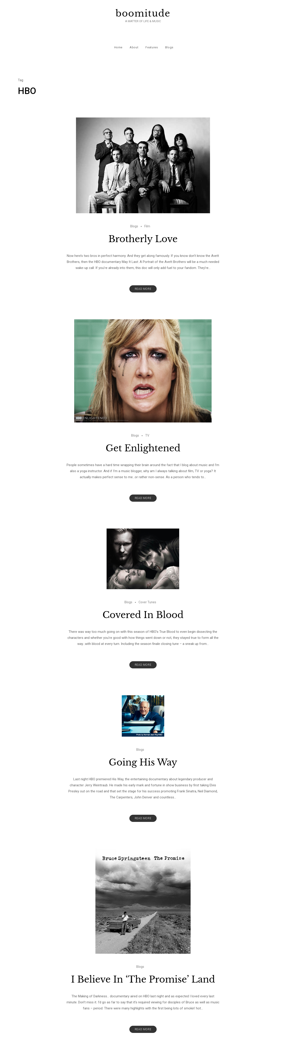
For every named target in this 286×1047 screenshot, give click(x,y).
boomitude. (121, 1041)
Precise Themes (187, 1041)
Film (147, 210)
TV (147, 420)
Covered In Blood (143, 599)
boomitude (143, 13)
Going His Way (143, 746)
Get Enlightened (143, 432)
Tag (20, 64)
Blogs (168, 35)
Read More (143, 273)
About (133, 35)
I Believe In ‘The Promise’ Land (143, 963)
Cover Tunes (147, 586)
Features (151, 35)
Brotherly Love (143, 223)
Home (117, 35)
